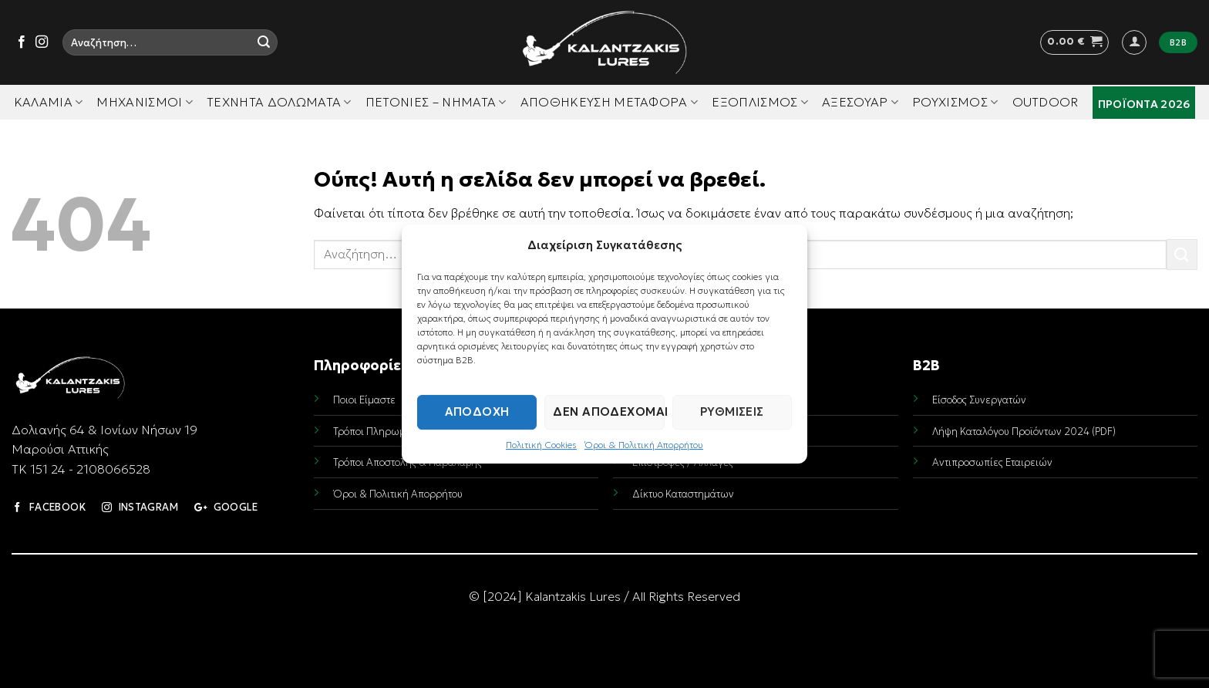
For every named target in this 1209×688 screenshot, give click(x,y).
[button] (1074, 42)
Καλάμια (48, 102)
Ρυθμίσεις (732, 411)
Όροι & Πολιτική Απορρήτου (643, 444)
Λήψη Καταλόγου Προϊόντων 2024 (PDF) (1024, 431)
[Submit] (264, 42)
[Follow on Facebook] (21, 42)
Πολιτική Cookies (541, 444)
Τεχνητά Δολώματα (279, 102)
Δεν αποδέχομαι (608, 411)
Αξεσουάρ (860, 102)
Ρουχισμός (955, 102)
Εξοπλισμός (760, 102)
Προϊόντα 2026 (1144, 104)
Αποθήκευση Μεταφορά (609, 102)
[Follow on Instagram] (41, 42)
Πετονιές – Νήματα (436, 102)
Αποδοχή (477, 411)
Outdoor (1045, 102)
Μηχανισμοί (144, 102)
